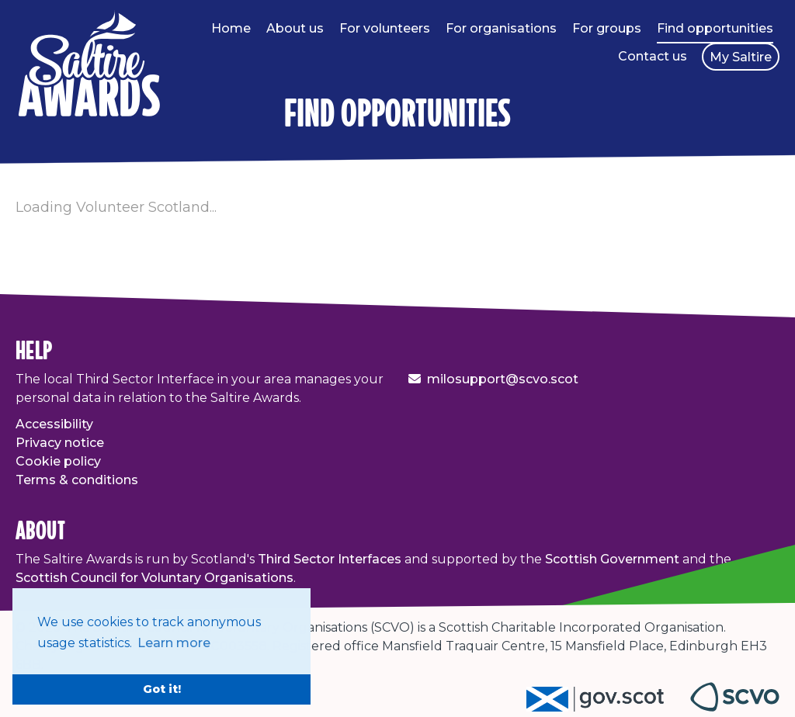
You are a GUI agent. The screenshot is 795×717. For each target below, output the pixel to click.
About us (295, 28)
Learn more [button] (173, 643)
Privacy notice (60, 442)
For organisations (501, 28)
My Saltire (741, 57)
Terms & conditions (77, 480)
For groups (606, 28)
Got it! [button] (162, 689)
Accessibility (54, 424)
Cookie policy (58, 461)
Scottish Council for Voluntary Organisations (154, 577)
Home (231, 28)
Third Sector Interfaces (329, 559)
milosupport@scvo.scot (502, 379)
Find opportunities (715, 28)
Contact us (652, 56)
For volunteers (384, 28)
